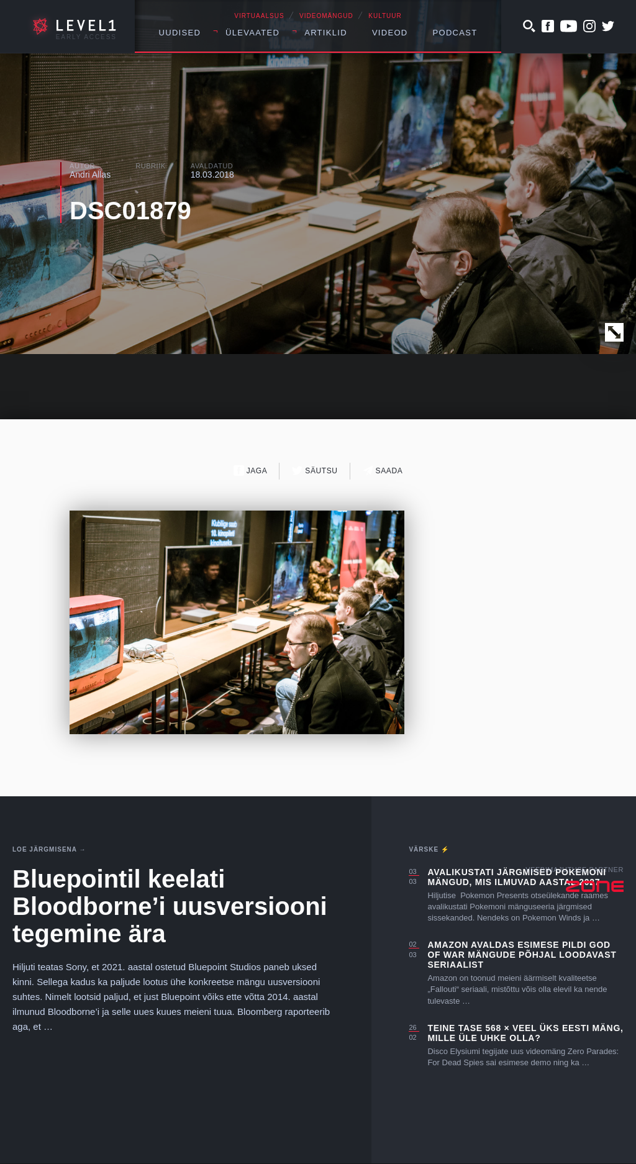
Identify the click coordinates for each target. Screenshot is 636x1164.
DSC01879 (130, 210)
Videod (390, 32)
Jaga (251, 470)
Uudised (180, 32)
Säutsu (314, 470)
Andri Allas (90, 175)
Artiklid (325, 32)
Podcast (455, 32)
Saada (383, 470)
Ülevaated (252, 32)
